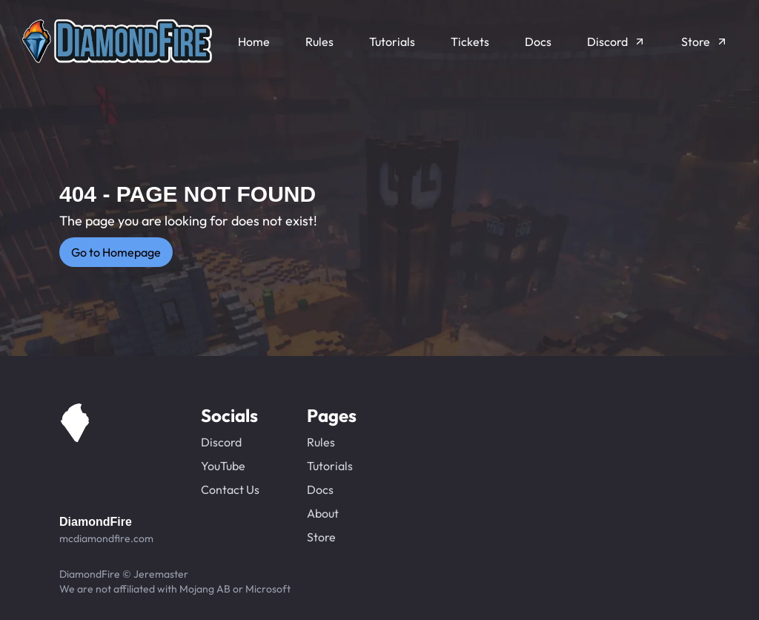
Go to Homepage (116, 252)
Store (321, 537)
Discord (221, 442)
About (323, 513)
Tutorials (330, 465)
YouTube (223, 465)
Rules (321, 442)
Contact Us (230, 489)
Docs (320, 489)
